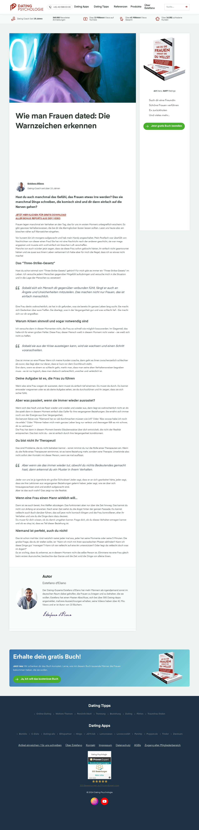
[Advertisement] (73, 157)
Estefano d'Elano (35, 184)
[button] (60, 7)
